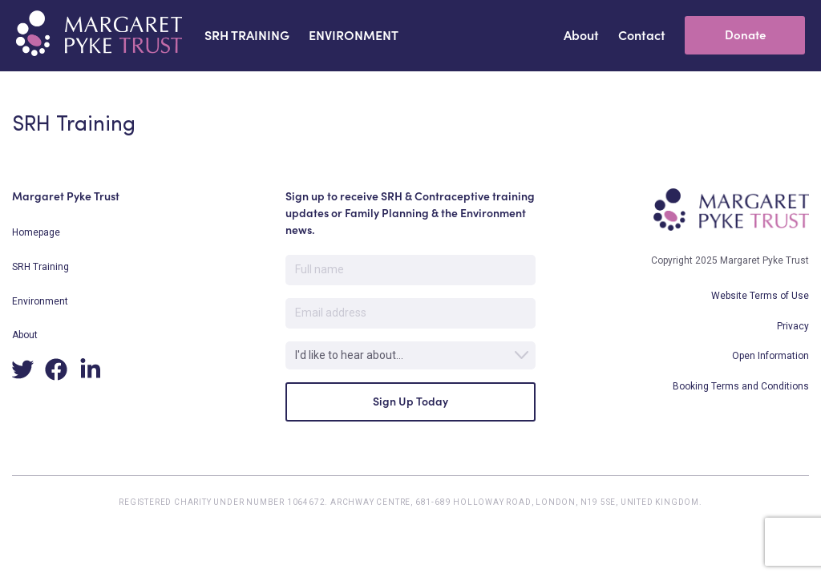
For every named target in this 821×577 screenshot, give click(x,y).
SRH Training (40, 266)
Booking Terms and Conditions (741, 386)
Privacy (793, 326)
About (25, 335)
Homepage (36, 232)
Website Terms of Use (760, 295)
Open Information (770, 355)
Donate (745, 34)
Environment (40, 301)
